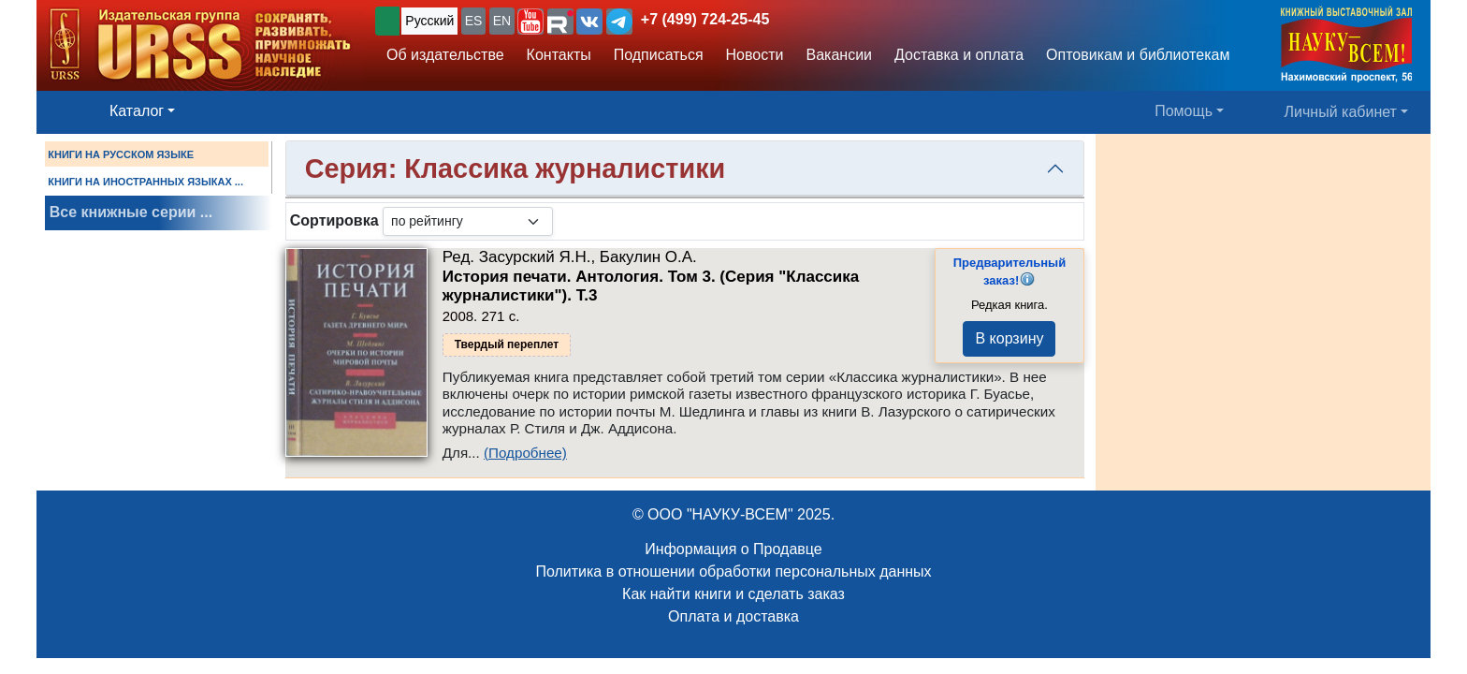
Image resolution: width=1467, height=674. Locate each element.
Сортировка (334, 220)
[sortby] (468, 221)
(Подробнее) (525, 453)
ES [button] (474, 20)
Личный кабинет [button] (1341, 112)
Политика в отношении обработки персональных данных (733, 571)
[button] (530, 21)
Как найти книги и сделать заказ (733, 594)
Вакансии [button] (839, 55)
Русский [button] (429, 20)
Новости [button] (755, 55)
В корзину (1009, 338)
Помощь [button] (1184, 111)
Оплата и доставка (733, 616)
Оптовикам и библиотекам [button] (1137, 55)
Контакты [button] (559, 55)
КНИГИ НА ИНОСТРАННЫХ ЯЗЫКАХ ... (145, 181)
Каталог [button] (136, 111)
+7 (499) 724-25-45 (705, 19)
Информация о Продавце (733, 549)
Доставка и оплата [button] (959, 55)
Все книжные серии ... (131, 212)
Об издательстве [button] (445, 55)
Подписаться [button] (659, 55)
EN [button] (502, 20)
